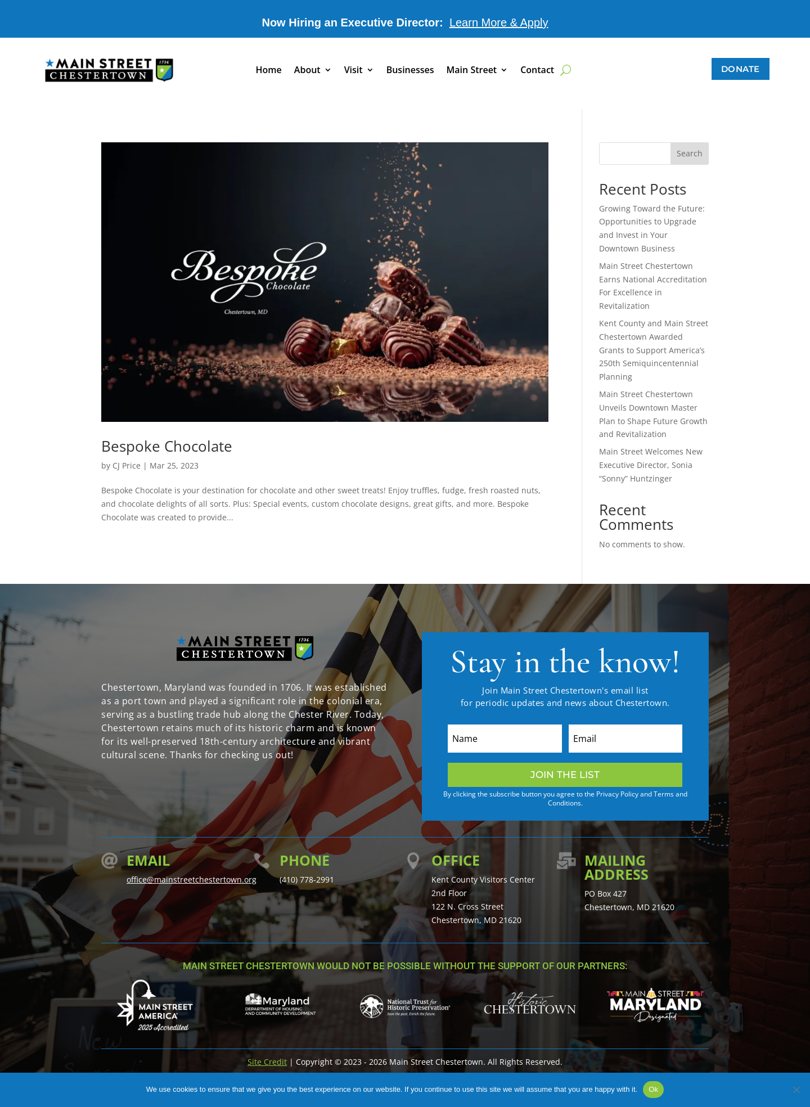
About (307, 71)
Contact (537, 71)
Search (690, 153)
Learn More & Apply (498, 22)
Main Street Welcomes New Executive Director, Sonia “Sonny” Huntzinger (651, 465)
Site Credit (267, 1061)
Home (269, 71)
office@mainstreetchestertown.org (191, 879)
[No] (796, 1089)
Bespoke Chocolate (166, 446)
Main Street (472, 71)
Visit (353, 71)
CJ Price (126, 465)
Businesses (410, 71)
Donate (740, 69)
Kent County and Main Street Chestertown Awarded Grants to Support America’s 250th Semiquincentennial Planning (653, 350)
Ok (653, 1089)
